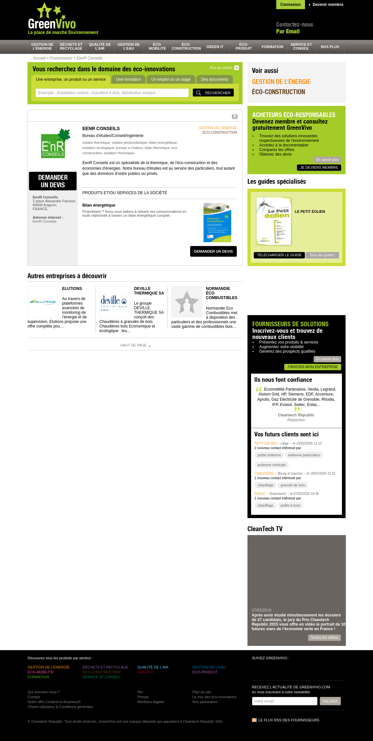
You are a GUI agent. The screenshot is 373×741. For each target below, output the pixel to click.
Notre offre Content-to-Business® (54, 702)
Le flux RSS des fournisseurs (289, 720)
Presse (143, 697)
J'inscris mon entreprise (312, 367)
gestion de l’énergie (42, 46)
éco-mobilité (157, 46)
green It (215, 47)
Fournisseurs (61, 58)
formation (272, 47)
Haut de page (133, 345)
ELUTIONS (72, 288)
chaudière (264, 473)
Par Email (288, 31)
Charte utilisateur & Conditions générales (60, 707)
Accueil (39, 58)
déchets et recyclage (71, 46)
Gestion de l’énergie (281, 81)
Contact (34, 697)
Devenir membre (328, 4)
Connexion (290, 4)
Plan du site (202, 692)
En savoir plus (327, 159)
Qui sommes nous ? (44, 692)
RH (140, 692)
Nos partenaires (205, 702)
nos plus (330, 47)
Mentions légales (151, 702)
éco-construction (186, 46)
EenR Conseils (89, 58)
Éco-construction (278, 91)
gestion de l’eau (129, 46)
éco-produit (244, 46)
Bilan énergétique (98, 205)
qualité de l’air (100, 46)
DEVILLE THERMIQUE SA (149, 290)
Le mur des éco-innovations (215, 697)
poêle (259, 494)
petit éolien (265, 443)
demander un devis (53, 181)
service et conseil (301, 46)
